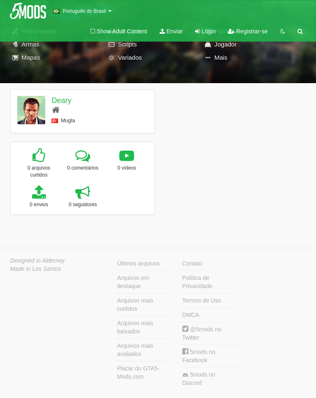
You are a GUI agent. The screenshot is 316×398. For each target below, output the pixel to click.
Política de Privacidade (197, 282)
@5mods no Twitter (201, 333)
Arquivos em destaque (133, 282)
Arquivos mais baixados (135, 327)
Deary (61, 100)
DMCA (190, 315)
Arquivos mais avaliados (135, 349)
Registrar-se (247, 31)
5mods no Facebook (198, 355)
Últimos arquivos (138, 263)
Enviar (171, 31)
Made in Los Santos (35, 268)
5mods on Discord (198, 378)
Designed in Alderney (37, 260)
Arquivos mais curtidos (135, 304)
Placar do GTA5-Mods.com (138, 372)
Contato (192, 263)
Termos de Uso (201, 300)
